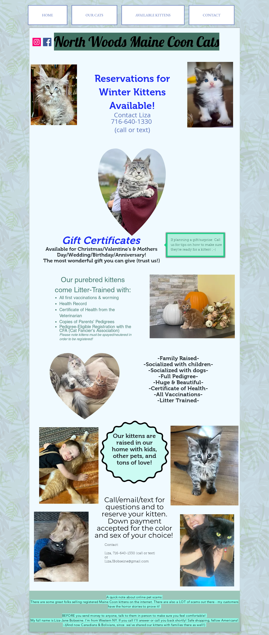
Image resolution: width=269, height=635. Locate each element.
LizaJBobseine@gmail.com (127, 561)
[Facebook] (47, 42)
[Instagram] (36, 42)
